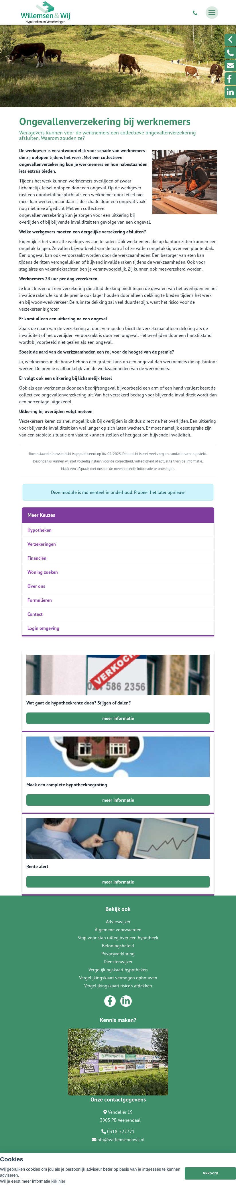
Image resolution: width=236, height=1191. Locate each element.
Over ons (36, 586)
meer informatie (118, 718)
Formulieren (39, 600)
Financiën (36, 558)
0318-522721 (118, 1132)
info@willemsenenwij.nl (118, 1140)
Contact (35, 614)
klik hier (58, 1181)
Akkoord (210, 1173)
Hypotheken (39, 530)
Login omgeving (43, 628)
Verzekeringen (41, 544)
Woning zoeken (42, 572)
